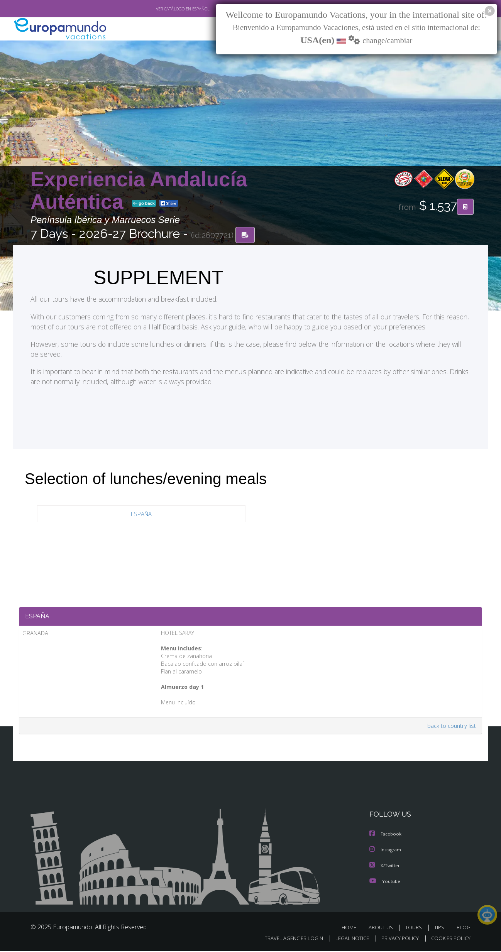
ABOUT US (383, 928)
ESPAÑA (141, 514)
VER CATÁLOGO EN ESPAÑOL (165, 9)
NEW (214, 29)
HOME (351, 928)
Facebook (386, 836)
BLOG (464, 928)
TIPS (440, 928)
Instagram (386, 851)
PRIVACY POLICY (396, 939)
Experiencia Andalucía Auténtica (138, 190)
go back (144, 203)
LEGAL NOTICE (347, 939)
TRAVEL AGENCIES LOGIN (286, 939)
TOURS (415, 928)
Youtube (384, 882)
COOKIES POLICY (449, 939)
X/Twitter (384, 866)
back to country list (450, 727)
